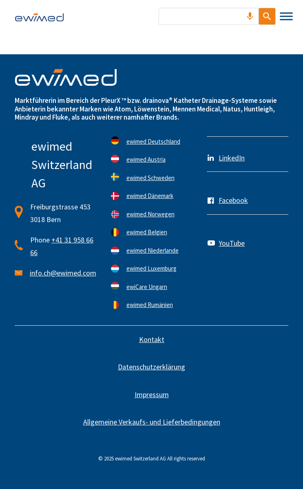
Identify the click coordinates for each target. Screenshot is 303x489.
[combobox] (204, 16)
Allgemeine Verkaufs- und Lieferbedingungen (151, 422)
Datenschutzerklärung (151, 366)
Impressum (152, 394)
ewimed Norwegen (150, 214)
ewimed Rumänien (149, 305)
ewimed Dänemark (149, 196)
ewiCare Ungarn (146, 287)
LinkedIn (232, 157)
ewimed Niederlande (152, 250)
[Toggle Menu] (286, 16)
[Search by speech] (241, 16)
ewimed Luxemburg (151, 268)
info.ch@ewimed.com (63, 273)
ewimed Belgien (146, 232)
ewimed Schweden (150, 178)
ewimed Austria (146, 159)
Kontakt (151, 339)
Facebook (233, 200)
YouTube (232, 243)
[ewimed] (39, 17)
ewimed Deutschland (153, 141)
